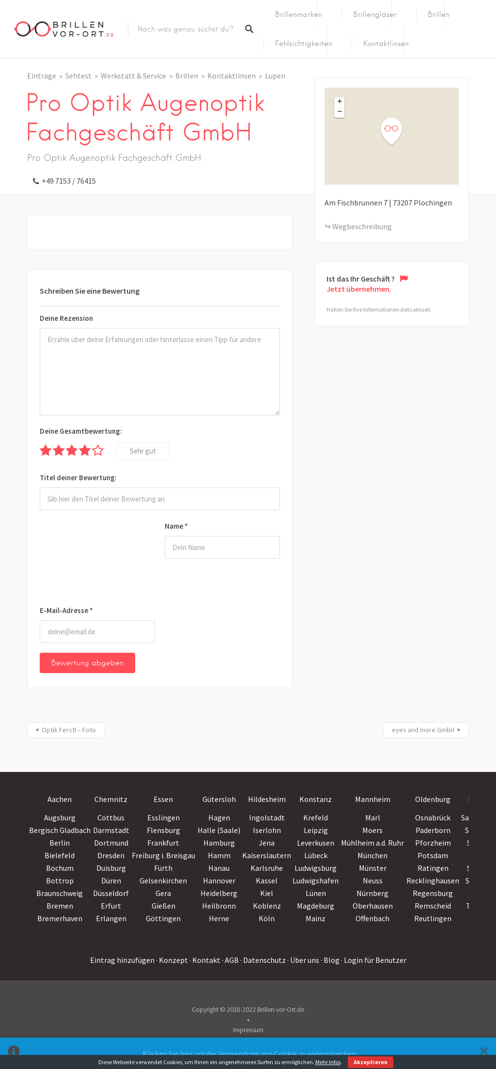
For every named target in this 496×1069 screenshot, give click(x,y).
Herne (219, 918)
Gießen (163, 906)
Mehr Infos (328, 1062)
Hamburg (219, 843)
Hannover (219, 880)
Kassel (267, 880)
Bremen (59, 906)
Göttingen (163, 918)
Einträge (41, 75)
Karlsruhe (266, 868)
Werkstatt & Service (133, 75)
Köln (267, 918)
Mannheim (372, 799)
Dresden (110, 855)
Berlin (59, 843)
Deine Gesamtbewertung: (81, 431)
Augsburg (60, 817)
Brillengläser (375, 14)
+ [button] (340, 102)
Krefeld (315, 817)
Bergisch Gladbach (60, 830)
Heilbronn (219, 906)
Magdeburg (315, 906)
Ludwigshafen (316, 880)
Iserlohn (267, 830)
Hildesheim (267, 799)
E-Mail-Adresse (66, 610)
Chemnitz (110, 799)
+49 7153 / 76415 (69, 181)
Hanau (219, 868)
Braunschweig (59, 893)
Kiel (266, 893)
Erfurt (111, 906)
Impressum (248, 1029)
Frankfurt (163, 843)
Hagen (219, 817)
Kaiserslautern (266, 855)
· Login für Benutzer (373, 960)
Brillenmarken (298, 14)
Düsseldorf (111, 893)
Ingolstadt (267, 817)
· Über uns (303, 960)
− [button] (340, 112)
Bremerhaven (59, 918)
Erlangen (111, 918)
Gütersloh (219, 799)
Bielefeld (60, 855)
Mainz (316, 918)
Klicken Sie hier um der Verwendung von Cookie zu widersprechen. (249, 1053)
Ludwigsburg (315, 868)
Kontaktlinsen (386, 43)
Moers (372, 830)
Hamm (219, 855)
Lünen (316, 893)
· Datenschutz (263, 960)
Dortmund (111, 843)
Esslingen (163, 817)
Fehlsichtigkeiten (303, 43)
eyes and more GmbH (423, 729)
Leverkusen (315, 843)
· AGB (230, 960)
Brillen (439, 14)
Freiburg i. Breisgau (163, 855)
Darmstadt (111, 830)
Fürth (163, 868)
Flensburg (163, 830)
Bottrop (60, 880)
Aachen (59, 799)
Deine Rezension (66, 318)
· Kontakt (204, 960)
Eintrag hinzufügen (122, 960)
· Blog (330, 960)
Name (176, 526)
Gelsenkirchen (163, 880)
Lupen (275, 75)
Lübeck (315, 855)
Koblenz (267, 906)
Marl (372, 817)
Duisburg (111, 868)
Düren (111, 880)
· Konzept (172, 960)
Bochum (60, 868)
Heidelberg (219, 893)
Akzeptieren (371, 1062)
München (372, 855)
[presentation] (79, 560)
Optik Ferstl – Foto (69, 729)
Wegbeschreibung (362, 226)
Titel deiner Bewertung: (78, 477)
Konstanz (315, 799)
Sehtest (78, 75)
